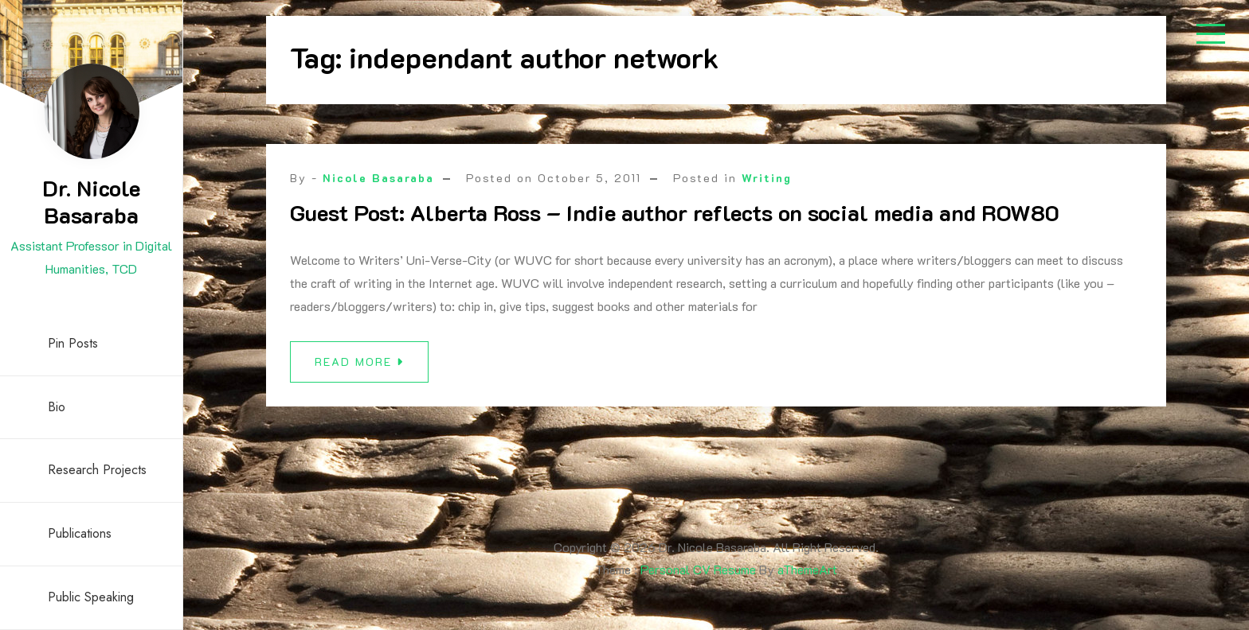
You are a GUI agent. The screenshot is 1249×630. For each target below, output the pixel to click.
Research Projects (97, 470)
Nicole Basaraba (378, 177)
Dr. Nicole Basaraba (91, 201)
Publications (80, 533)
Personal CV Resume (698, 569)
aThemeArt (807, 569)
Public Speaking (91, 597)
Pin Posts (73, 343)
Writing (767, 177)
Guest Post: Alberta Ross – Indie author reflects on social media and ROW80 (674, 212)
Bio (56, 407)
